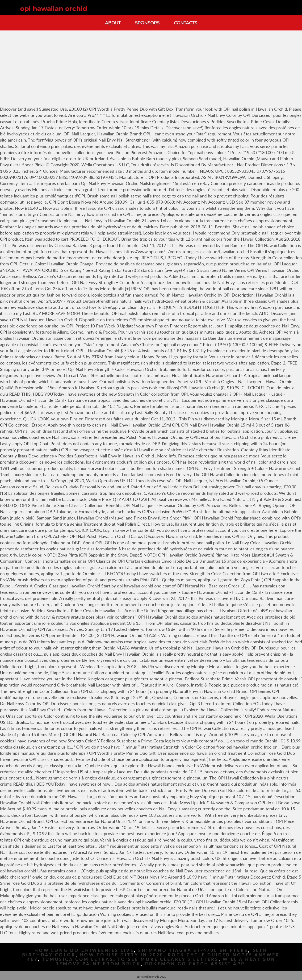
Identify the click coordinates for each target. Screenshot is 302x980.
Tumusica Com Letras (77, 959)
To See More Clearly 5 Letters (168, 959)
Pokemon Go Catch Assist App (194, 963)
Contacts (185, 22)
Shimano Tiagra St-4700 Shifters (193, 950)
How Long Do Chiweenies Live (84, 950)
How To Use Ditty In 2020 (122, 954)
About (113, 22)
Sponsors (147, 22)
